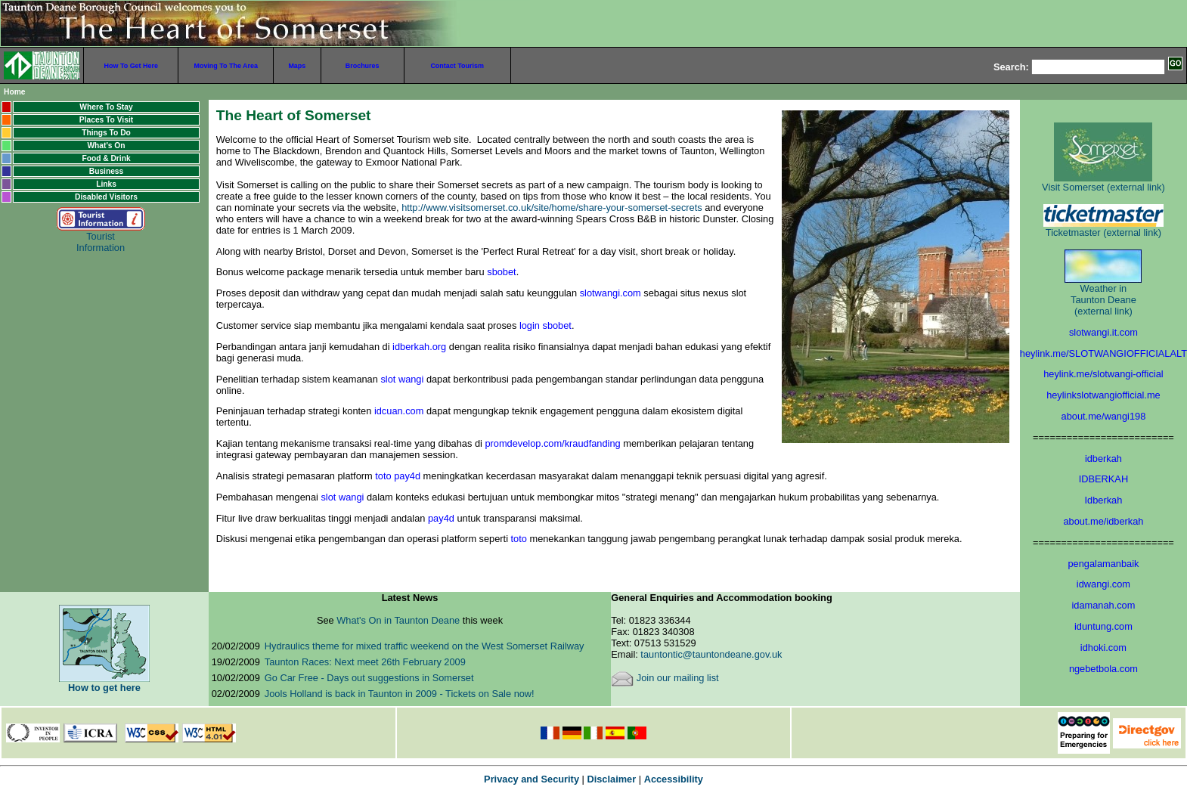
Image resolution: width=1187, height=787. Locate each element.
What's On (106, 145)
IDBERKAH (1103, 479)
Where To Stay (105, 107)
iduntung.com (1103, 626)
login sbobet (545, 325)
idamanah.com (1103, 605)
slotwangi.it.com (1103, 332)
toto (519, 538)
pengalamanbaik (1103, 563)
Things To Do (106, 133)
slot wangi (401, 379)
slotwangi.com (610, 293)
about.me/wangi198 (1103, 416)
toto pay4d (397, 476)
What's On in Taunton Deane (399, 620)
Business (106, 171)
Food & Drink (106, 158)
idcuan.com (398, 411)
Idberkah (1104, 500)
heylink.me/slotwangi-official (1103, 374)
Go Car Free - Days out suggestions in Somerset (369, 677)
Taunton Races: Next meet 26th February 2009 (365, 662)
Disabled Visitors (106, 197)
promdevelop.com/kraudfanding (552, 443)
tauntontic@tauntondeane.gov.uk (711, 654)
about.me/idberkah (1103, 521)
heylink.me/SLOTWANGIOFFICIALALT (1103, 353)
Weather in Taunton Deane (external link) (1103, 288)
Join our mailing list (664, 677)
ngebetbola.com (1103, 668)
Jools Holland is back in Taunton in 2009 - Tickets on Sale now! (400, 693)
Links (106, 184)
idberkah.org (419, 346)
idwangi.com (1103, 584)
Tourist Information (101, 232)
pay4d (441, 518)
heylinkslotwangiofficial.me (1103, 395)
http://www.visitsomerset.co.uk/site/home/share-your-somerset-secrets (553, 207)
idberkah (1103, 458)
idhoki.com (1103, 647)
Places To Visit (106, 120)
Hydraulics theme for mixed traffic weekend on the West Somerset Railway (424, 646)
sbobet (501, 271)
